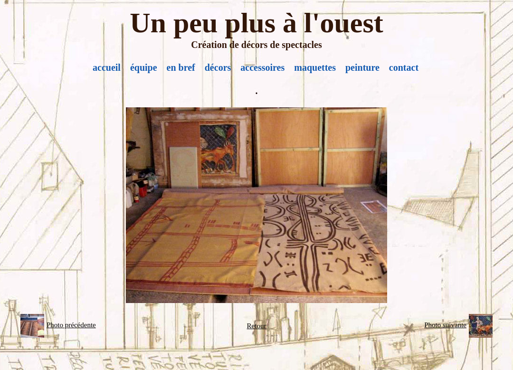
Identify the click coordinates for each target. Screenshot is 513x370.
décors (218, 67)
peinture (362, 67)
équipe (143, 67)
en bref (181, 67)
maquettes (315, 67)
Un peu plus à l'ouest (256, 22)
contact (403, 67)
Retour (256, 326)
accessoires (262, 67)
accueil (107, 67)
